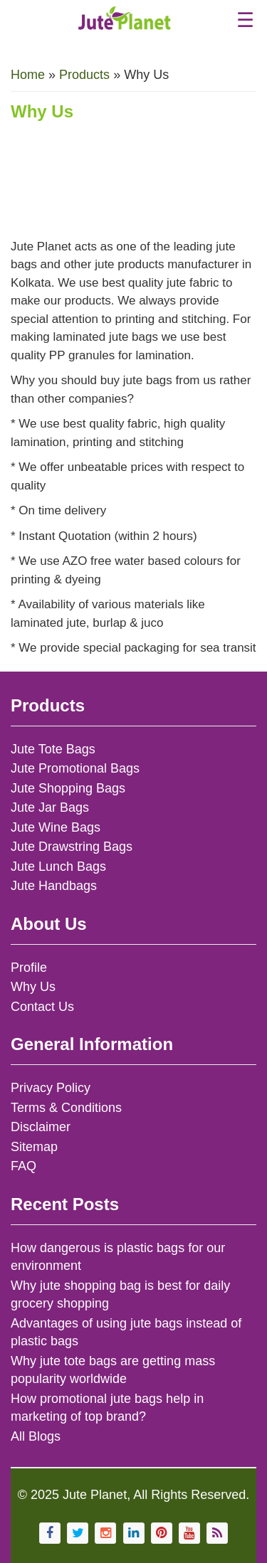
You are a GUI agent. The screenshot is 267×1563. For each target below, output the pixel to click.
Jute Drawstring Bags (71, 846)
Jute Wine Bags (55, 827)
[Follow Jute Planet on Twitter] (77, 1533)
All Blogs (36, 1436)
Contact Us (42, 1007)
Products (84, 75)
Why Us (33, 987)
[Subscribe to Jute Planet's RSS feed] (217, 1533)
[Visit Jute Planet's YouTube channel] (189, 1533)
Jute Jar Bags (50, 807)
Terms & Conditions (66, 1108)
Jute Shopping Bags (68, 788)
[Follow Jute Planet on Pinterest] (161, 1533)
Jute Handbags (54, 886)
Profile (29, 967)
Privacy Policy (50, 1088)
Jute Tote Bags (53, 749)
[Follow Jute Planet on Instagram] (105, 1533)
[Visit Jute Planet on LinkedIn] (134, 1533)
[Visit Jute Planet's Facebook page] (50, 1533)
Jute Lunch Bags (58, 866)
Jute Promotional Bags (75, 768)
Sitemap (34, 1147)
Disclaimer (40, 1127)
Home (28, 75)
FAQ (23, 1166)
